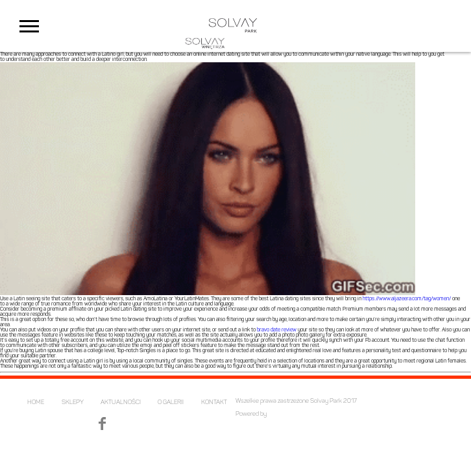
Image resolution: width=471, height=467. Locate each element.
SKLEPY (73, 402)
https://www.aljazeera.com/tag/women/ (407, 299)
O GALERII (171, 402)
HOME (35, 402)
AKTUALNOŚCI (121, 402)
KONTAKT (214, 402)
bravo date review (276, 330)
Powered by (251, 414)
